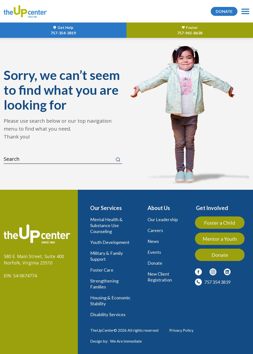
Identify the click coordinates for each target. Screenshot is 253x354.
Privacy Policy (181, 330)
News (153, 241)
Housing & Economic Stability (110, 300)
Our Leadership (163, 219)
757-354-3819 (63, 32)
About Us (159, 208)
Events (154, 252)
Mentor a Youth (220, 239)
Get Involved (212, 208)
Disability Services (108, 314)
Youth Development (109, 242)
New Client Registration (160, 277)
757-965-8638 (189, 32)
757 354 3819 (217, 282)
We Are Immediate (126, 341)
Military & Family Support (106, 256)
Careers (155, 230)
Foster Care (101, 270)
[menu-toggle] (245, 11)
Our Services (106, 208)
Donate (155, 263)
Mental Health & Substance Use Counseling (106, 225)
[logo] (25, 11)
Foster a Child (219, 223)
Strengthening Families (104, 283)
